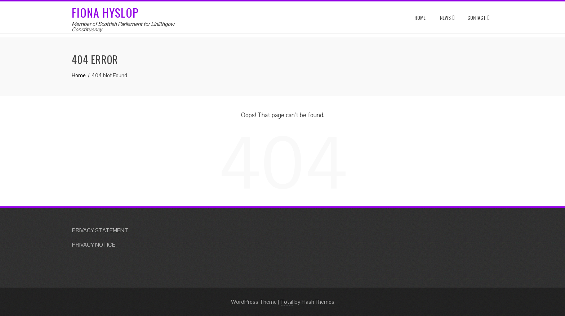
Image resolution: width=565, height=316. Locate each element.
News (447, 18)
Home (420, 17)
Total (286, 302)
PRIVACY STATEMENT (100, 230)
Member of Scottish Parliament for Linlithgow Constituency (123, 26)
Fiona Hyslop (105, 12)
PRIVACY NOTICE (93, 244)
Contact (478, 18)
